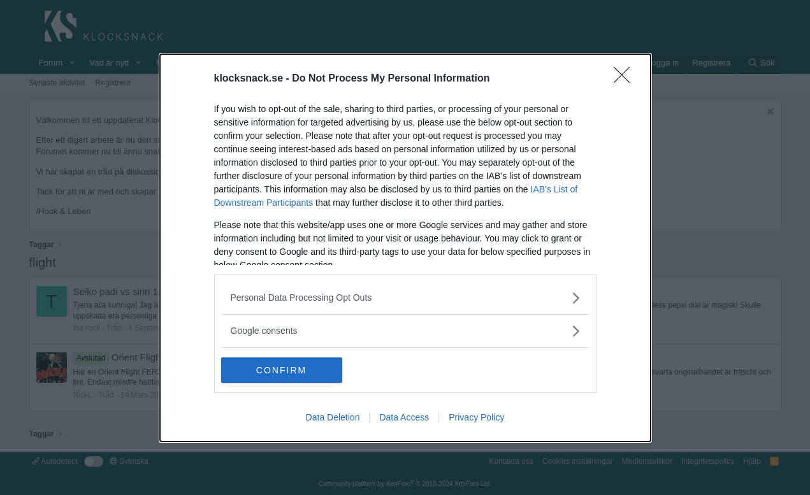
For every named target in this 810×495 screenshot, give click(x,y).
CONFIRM (281, 369)
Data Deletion (333, 417)
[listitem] (405, 298)
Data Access (404, 417)
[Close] (626, 79)
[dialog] (405, 247)
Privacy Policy (476, 417)
